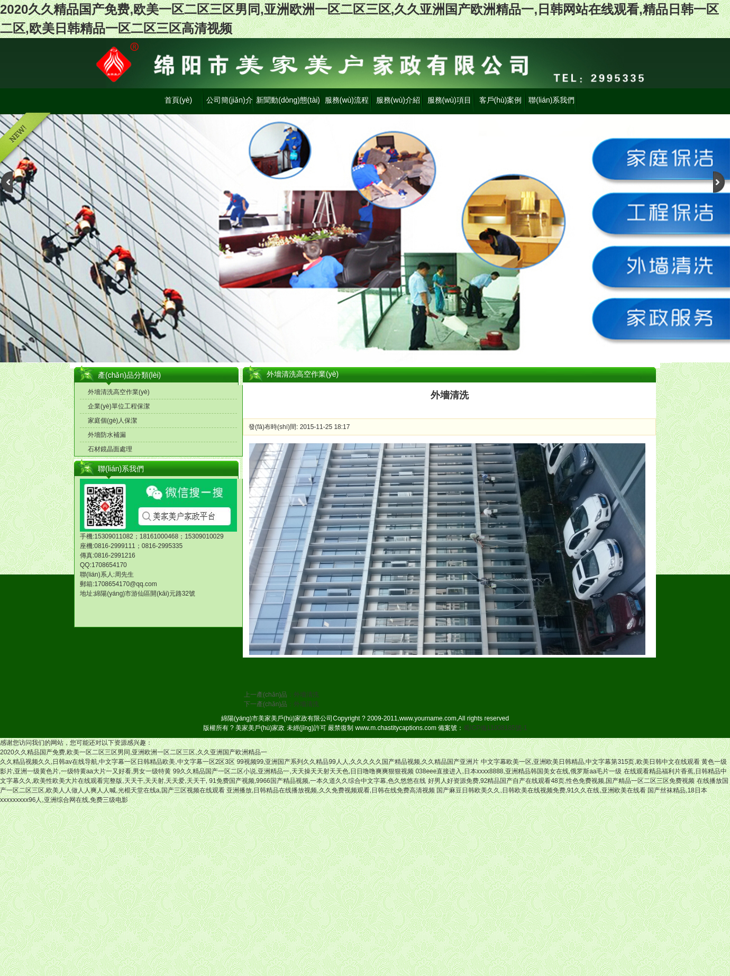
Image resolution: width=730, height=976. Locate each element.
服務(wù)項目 (449, 100)
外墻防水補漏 (107, 435)
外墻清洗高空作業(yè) (119, 392)
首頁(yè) (178, 100)
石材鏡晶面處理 (110, 449)
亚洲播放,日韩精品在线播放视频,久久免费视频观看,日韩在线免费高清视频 (330, 790)
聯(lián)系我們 (551, 100)
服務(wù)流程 (347, 100)
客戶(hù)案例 (500, 100)
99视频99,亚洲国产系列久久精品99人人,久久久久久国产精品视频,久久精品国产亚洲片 (357, 761)
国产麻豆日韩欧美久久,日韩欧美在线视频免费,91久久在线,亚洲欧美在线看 (540, 790)
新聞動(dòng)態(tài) (288, 100)
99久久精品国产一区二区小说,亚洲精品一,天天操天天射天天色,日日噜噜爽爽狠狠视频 (293, 771)
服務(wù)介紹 (398, 100)
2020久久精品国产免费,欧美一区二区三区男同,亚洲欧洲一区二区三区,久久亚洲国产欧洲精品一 (133, 752)
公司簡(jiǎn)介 (229, 100)
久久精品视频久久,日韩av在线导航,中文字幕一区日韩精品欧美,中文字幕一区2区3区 (117, 761)
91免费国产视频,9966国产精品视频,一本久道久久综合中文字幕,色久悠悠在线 (317, 781)
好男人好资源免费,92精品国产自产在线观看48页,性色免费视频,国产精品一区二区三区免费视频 (561, 781)
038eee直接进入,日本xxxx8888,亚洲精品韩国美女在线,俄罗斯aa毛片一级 (518, 771)
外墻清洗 (306, 694)
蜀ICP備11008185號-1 (495, 728)
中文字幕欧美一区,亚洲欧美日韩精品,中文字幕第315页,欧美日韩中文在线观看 (590, 761)
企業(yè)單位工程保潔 (119, 406)
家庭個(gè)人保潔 (112, 420)
